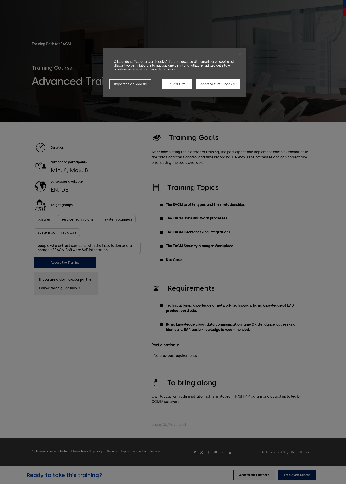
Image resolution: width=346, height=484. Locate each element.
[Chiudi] (240, 54)
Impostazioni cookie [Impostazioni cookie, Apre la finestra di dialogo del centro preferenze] (130, 84)
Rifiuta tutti (176, 84)
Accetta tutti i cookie (217, 84)
